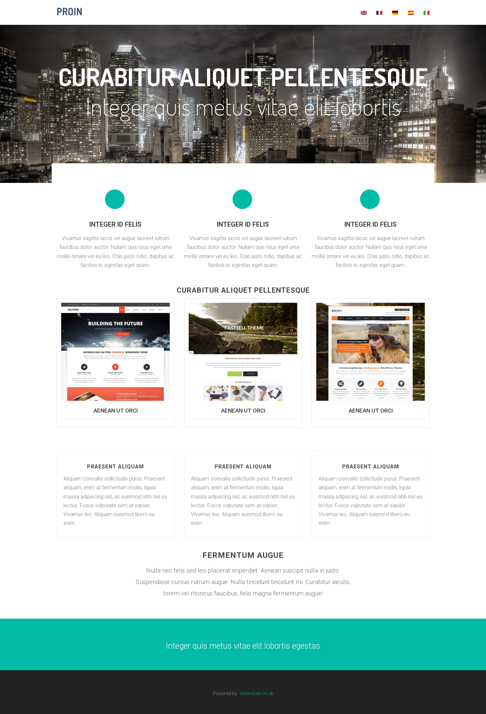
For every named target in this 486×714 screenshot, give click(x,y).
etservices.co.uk (256, 693)
